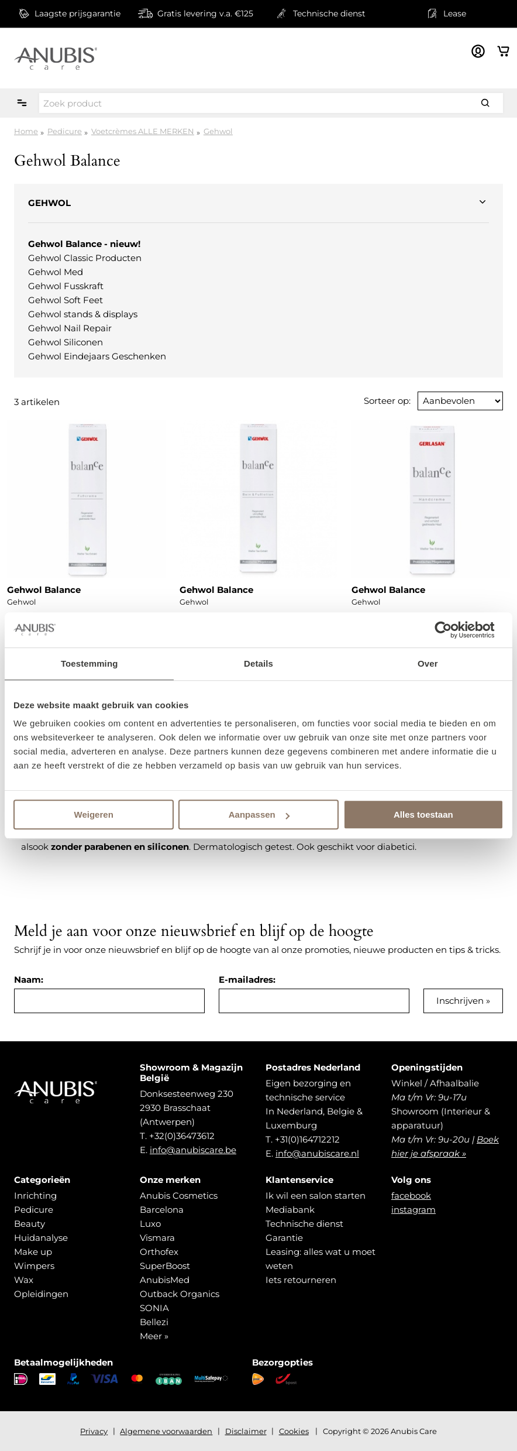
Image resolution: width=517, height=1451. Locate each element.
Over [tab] (428, 663)
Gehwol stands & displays (82, 314)
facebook (411, 1195)
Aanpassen (259, 814)
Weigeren (93, 814)
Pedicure (64, 131)
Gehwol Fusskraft (66, 285)
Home (26, 131)
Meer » (154, 1336)
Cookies (294, 1431)
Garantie (284, 1237)
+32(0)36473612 (182, 1135)
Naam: (28, 979)
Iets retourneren (301, 1279)
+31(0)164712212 (307, 1139)
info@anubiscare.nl (317, 1153)
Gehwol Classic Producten (85, 257)
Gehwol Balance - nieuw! (84, 243)
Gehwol (218, 131)
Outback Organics (179, 1293)
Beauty (29, 1223)
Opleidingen (41, 1293)
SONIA (154, 1307)
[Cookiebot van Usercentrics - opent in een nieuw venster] (452, 630)
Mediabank (290, 1209)
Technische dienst (304, 1223)
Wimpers (34, 1265)
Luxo (150, 1223)
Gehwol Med (55, 271)
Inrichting (35, 1195)
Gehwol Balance (44, 589)
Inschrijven (460, 1000)
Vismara (157, 1237)
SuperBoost (165, 1265)
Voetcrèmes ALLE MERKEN (142, 131)
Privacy (94, 1431)
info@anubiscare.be (193, 1149)
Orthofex (159, 1251)
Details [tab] (258, 663)
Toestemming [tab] (89, 663)
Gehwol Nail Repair (70, 328)
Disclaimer (246, 1431)
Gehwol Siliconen (65, 342)
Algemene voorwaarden (166, 1431)
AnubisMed (164, 1279)
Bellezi (154, 1321)
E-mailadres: (247, 979)
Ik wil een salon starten (316, 1195)
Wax (23, 1279)
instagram (413, 1209)
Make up (33, 1251)
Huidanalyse (41, 1237)
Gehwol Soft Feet (65, 300)
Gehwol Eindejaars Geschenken (97, 356)
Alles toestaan (423, 814)
